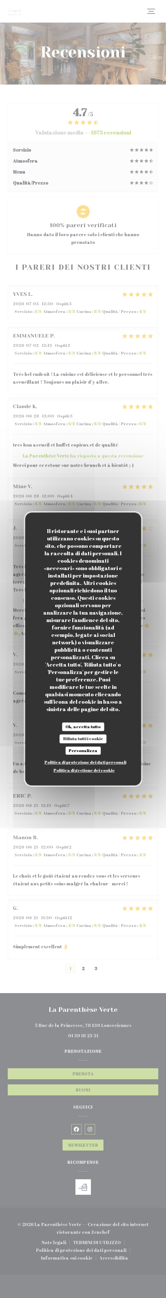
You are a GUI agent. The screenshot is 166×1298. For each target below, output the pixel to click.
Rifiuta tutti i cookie (83, 738)
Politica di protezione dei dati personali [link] (85, 762)
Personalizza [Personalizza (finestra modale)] (83, 750)
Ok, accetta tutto (83, 726)
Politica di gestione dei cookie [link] (84, 770)
